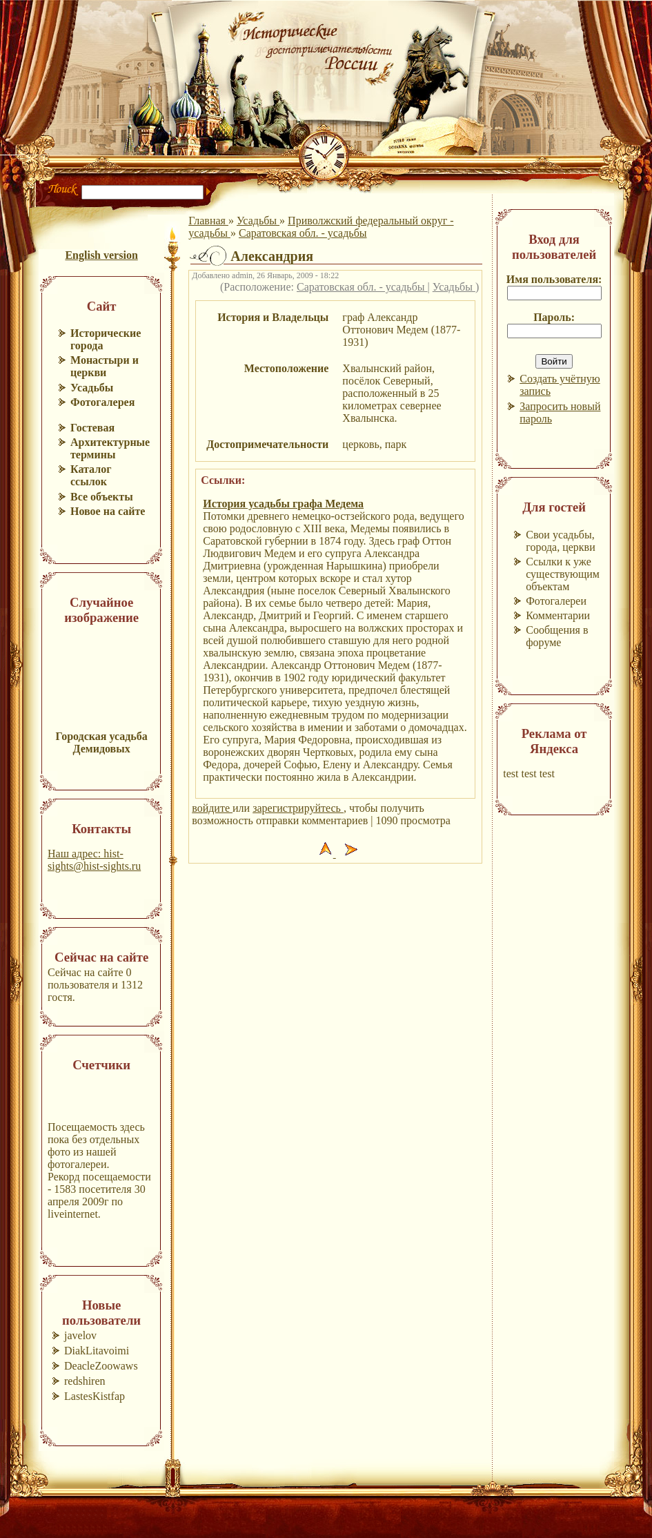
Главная (208, 220)
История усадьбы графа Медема (283, 503)
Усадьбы (258, 220)
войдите (212, 808)
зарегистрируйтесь (298, 808)
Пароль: (554, 317)
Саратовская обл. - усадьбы (303, 233)
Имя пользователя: (554, 279)
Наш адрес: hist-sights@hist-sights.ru (94, 860)
